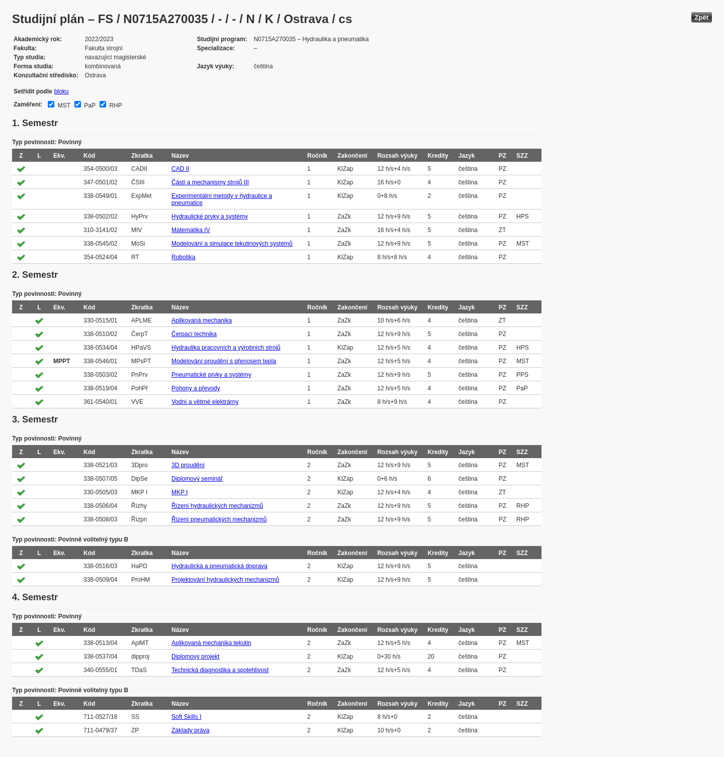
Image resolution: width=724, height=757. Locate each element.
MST (63, 105)
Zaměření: (28, 104)
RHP (115, 105)
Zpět (701, 17)
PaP (89, 105)
